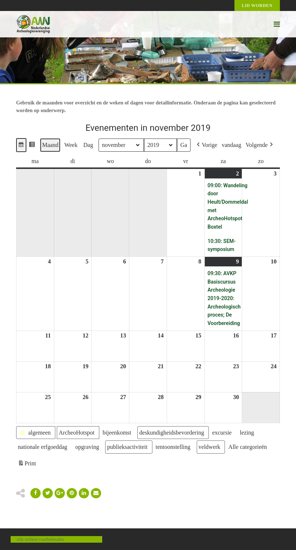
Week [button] (70, 145)
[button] (21, 145)
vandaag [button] (231, 145)
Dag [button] (88, 145)
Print (27, 464)
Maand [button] (50, 145)
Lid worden (257, 5)
